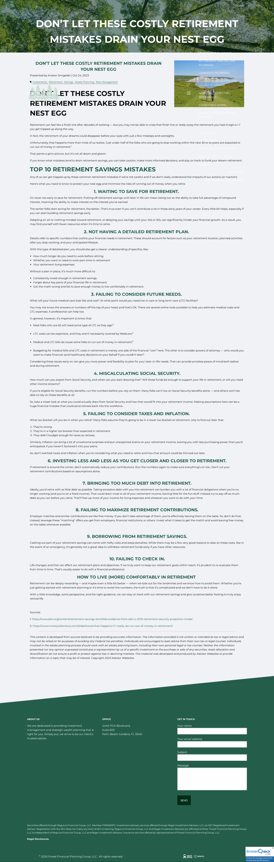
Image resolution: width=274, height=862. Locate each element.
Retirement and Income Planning (217, 63)
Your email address (203, 739)
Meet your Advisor (213, 21)
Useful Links (208, 156)
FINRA (106, 825)
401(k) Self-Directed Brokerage (214, 95)
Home (240, 5)
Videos (204, 164)
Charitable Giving (213, 105)
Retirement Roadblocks (225, 180)
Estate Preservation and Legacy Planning (218, 83)
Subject (195, 752)
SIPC (113, 825)
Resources (207, 132)
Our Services (209, 45)
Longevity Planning (214, 73)
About (204, 13)
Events (239, 125)
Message (196, 765)
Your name (198, 725)
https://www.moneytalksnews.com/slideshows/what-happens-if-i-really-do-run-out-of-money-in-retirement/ (103, 626)
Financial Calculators (217, 148)
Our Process (209, 37)
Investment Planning (215, 53)
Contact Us (235, 172)
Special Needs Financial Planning (217, 115)
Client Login (208, 140)
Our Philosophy (211, 29)
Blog (228, 156)
